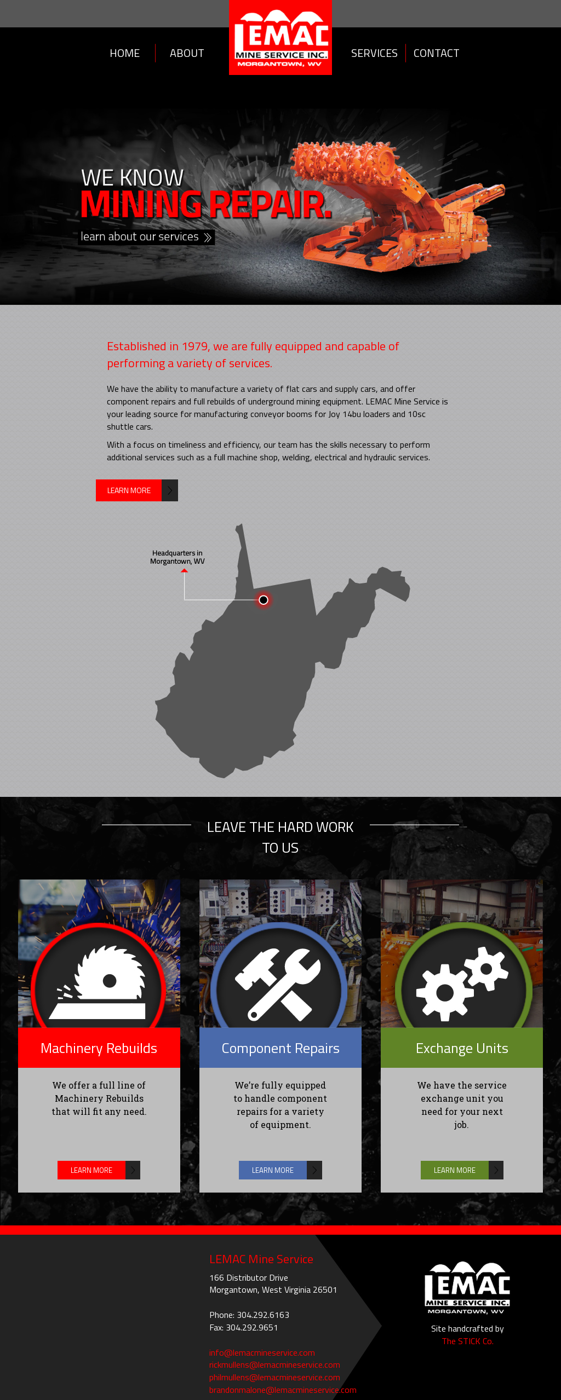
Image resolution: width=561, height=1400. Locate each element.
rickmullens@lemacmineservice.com (274, 1364)
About (187, 52)
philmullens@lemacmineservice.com (274, 1377)
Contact (437, 52)
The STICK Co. (468, 1340)
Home (125, 52)
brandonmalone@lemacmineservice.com (283, 1389)
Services (374, 52)
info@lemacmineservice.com (262, 1352)
